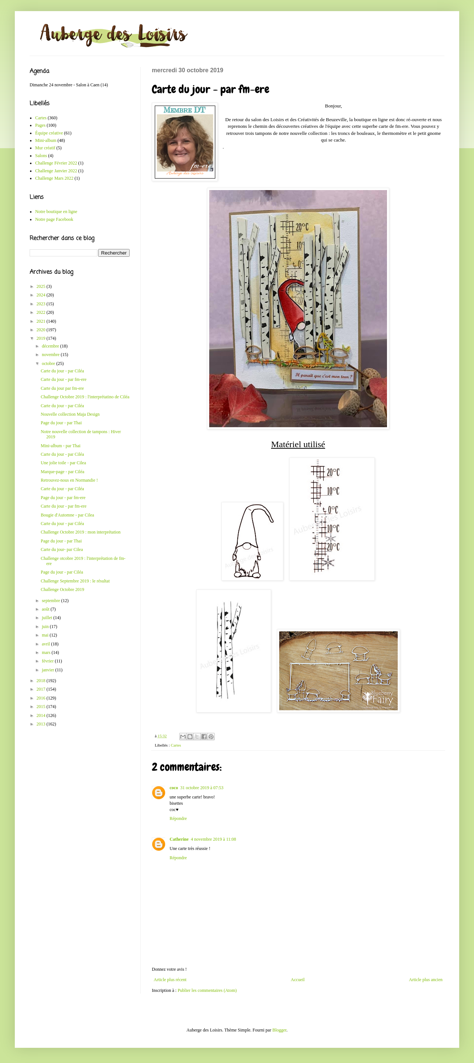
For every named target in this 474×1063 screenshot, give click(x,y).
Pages (40, 125)
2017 (42, 689)
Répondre (178, 818)
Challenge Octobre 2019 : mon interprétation (81, 532)
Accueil (297, 979)
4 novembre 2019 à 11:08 (213, 839)
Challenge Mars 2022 (54, 178)
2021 (42, 321)
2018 (42, 680)
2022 (42, 312)
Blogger (279, 1030)
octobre (49, 363)
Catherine (179, 839)
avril (46, 644)
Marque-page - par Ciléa (62, 471)
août (46, 609)
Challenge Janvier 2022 (56, 170)
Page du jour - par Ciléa (62, 572)
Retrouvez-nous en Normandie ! (69, 480)
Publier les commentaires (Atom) (207, 990)
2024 (42, 295)
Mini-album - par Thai (60, 445)
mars (46, 652)
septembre (51, 600)
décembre (51, 346)
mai (46, 635)
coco (174, 787)
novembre (51, 354)
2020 (42, 329)
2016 (42, 698)
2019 (42, 338)
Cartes (176, 745)
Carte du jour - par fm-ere (64, 379)
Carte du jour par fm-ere (62, 388)
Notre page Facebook (54, 219)
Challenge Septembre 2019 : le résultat (75, 581)
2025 (42, 286)
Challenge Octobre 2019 (62, 589)
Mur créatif (45, 147)
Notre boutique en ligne (56, 211)
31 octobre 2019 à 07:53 (202, 787)
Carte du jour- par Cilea (62, 549)
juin (46, 626)
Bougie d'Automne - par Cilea (67, 515)
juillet (47, 617)
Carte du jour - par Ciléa (62, 370)
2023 (42, 303)
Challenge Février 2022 (56, 163)
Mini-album (45, 140)
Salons (41, 155)
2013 (42, 724)
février (48, 661)
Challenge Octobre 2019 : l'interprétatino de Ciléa (85, 396)
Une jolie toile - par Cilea (63, 462)
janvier (48, 669)
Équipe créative (49, 133)
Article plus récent (170, 979)
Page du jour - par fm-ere (63, 497)
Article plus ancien (426, 979)
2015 (42, 706)
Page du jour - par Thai (61, 422)
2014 (42, 715)
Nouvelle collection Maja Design (70, 414)
